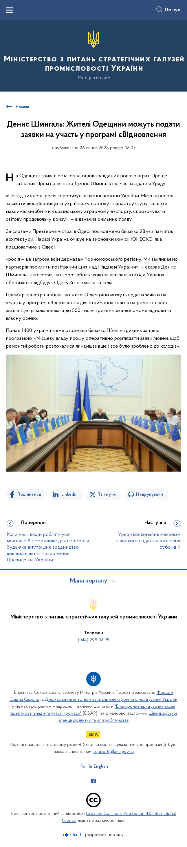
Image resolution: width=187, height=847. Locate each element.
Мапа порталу (88, 581)
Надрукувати (149, 494)
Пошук (172, 10)
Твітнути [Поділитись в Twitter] (107, 494)
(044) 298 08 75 (93, 640)
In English (98, 766)
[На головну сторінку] (93, 55)
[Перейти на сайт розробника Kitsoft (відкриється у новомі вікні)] (72, 835)
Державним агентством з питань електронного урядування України (111, 699)
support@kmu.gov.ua (114, 751)
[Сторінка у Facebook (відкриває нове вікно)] (93, 780)
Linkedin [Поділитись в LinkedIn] (69, 494)
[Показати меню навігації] (9, 10)
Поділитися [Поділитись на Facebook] (29, 494)
